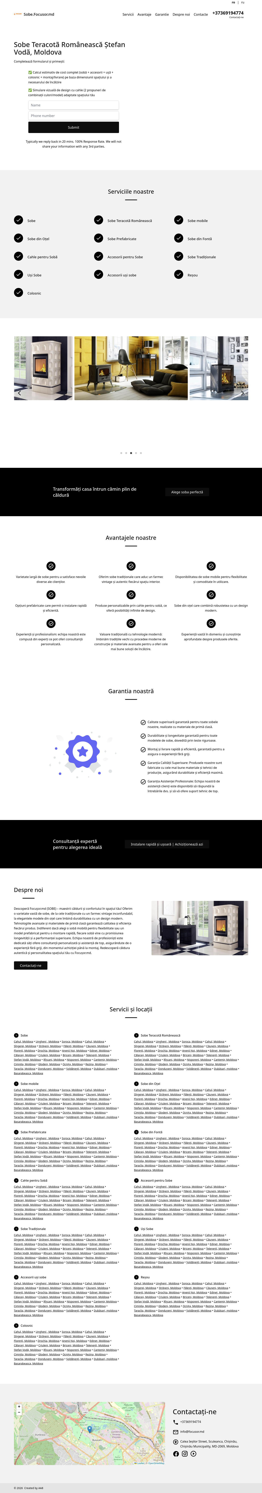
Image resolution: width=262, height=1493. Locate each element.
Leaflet (139, 1463)
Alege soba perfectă (187, 492)
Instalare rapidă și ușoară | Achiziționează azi (167, 844)
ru (242, 2)
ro (233, 2)
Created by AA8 (33, 1488)
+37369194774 (190, 1422)
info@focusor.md (192, 1432)
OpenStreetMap (156, 1463)
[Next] (242, 393)
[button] (89, 1429)
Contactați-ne (30, 965)
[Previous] (20, 393)
